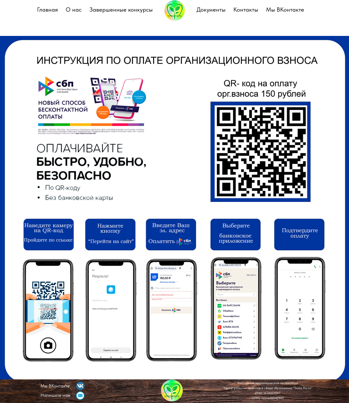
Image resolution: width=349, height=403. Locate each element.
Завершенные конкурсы (121, 9)
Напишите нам (55, 395)
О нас (74, 9)
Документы (211, 9)
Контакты (245, 9)
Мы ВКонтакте (285, 9)
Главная (47, 9)
